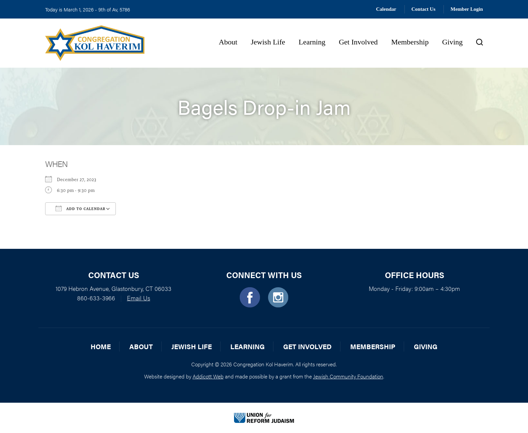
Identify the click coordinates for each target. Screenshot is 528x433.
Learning (312, 42)
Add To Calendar (80, 208)
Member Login (467, 9)
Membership (410, 42)
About (228, 42)
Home (101, 346)
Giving (452, 42)
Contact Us (423, 9)
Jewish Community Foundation (348, 376)
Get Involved (358, 42)
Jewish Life (268, 42)
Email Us (138, 298)
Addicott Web (208, 376)
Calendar (386, 9)
